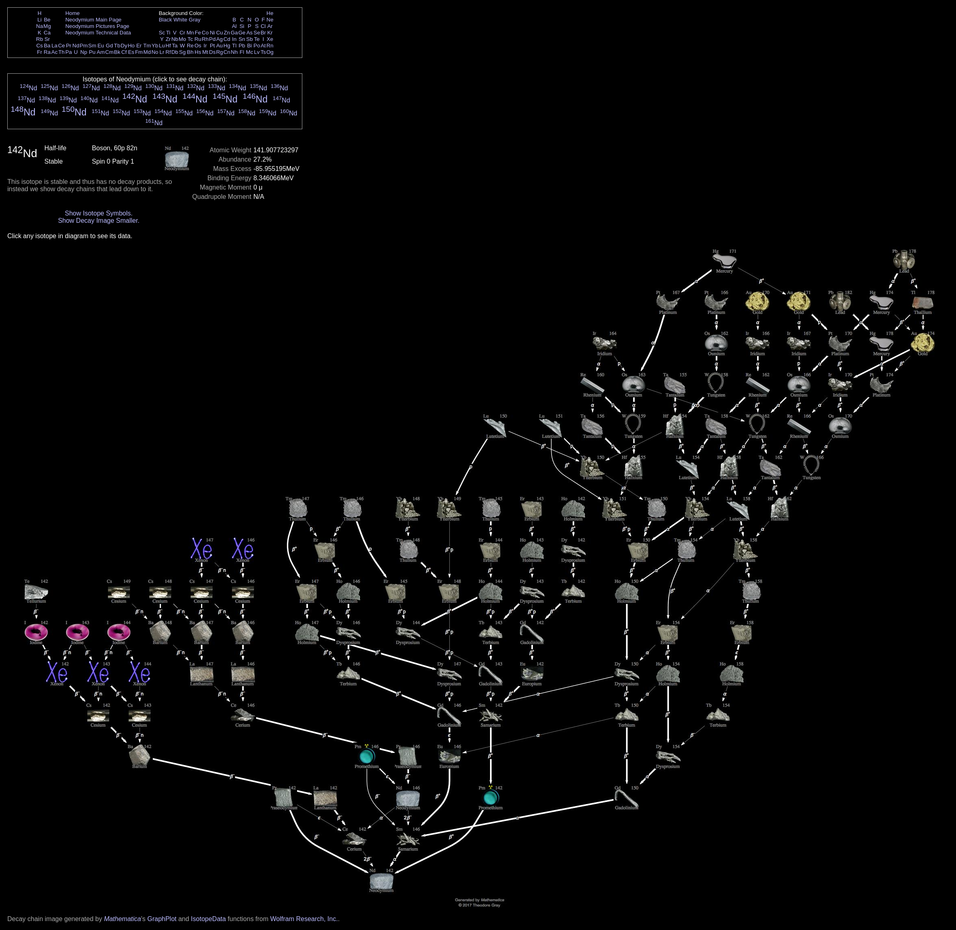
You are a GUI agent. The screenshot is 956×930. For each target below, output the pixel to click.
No (155, 52)
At (263, 46)
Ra (47, 52)
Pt (212, 46)
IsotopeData (208, 918)
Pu (92, 52)
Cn (226, 52)
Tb (117, 46)
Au (219, 46)
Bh (190, 52)
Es (131, 52)
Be (47, 20)
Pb (242, 46)
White (180, 20)
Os (198, 46)
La (54, 46)
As (249, 33)
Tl (234, 46)
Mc (249, 52)
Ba (47, 46)
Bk (117, 52)
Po (257, 46)
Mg (47, 26)
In (234, 39)
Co (205, 33)
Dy (124, 46)
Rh (205, 39)
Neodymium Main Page (93, 20)
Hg (226, 46)
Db (174, 52)
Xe (270, 39)
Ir (205, 46)
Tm (147, 46)
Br (263, 33)
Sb (249, 39)
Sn (242, 39)
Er (138, 46)
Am (101, 52)
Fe (198, 33)
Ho (131, 46)
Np (83, 52)
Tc (190, 39)
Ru (198, 39)
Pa (68, 52)
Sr (47, 39)
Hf (168, 46)
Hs (198, 52)
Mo (182, 39)
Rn (270, 46)
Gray (195, 20)
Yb (155, 46)
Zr (168, 39)
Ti (168, 33)
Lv (257, 52)
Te (257, 39)
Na (39, 26)
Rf (168, 52)
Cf (123, 52)
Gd (109, 46)
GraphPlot (161, 918)
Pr (68, 46)
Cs (39, 46)
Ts (263, 52)
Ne (270, 20)
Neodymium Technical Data (98, 33)
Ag (219, 39)
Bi (249, 46)
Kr (269, 33)
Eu (100, 46)
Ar (269, 26)
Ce (61, 46)
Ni (212, 33)
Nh (234, 52)
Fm (139, 52)
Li (39, 20)
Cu (219, 33)
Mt (205, 52)
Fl (242, 52)
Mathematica (122, 918)
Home (72, 13)
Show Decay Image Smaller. (98, 220)
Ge (242, 33)
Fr (39, 52)
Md (147, 52)
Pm (84, 46)
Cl (263, 26)
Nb (174, 39)
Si (242, 26)
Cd (226, 39)
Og (270, 52)
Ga (234, 33)
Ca (47, 33)
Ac (54, 52)
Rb (39, 39)
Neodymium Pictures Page (97, 26)
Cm (109, 52)
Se (257, 33)
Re (190, 46)
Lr (162, 52)
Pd (212, 39)
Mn (190, 33)
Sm (92, 46)
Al (234, 26)
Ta (175, 46)
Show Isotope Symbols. (99, 213)
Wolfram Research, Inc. (304, 918)
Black (165, 20)
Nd (76, 46)
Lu (162, 46)
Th (61, 52)
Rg (219, 52)
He (270, 13)
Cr (182, 33)
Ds (212, 52)
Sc (162, 33)
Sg (182, 52)
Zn (227, 33)
